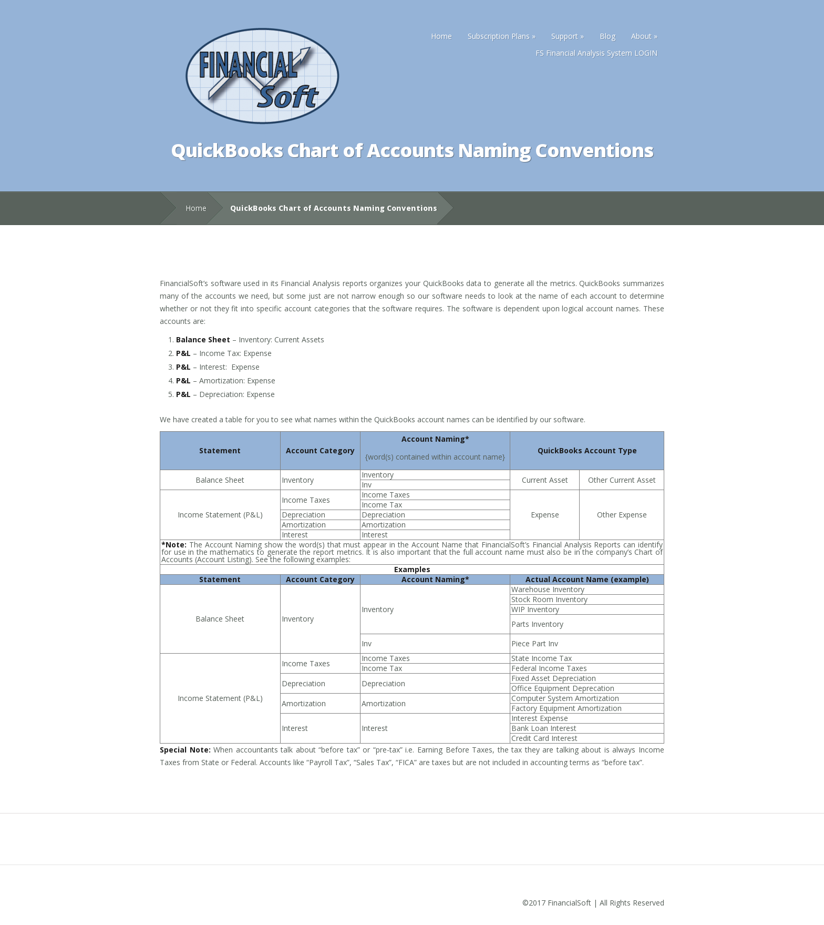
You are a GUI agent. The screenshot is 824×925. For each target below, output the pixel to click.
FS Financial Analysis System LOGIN (596, 53)
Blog (607, 36)
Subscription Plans (501, 36)
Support (567, 36)
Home (441, 36)
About (644, 36)
